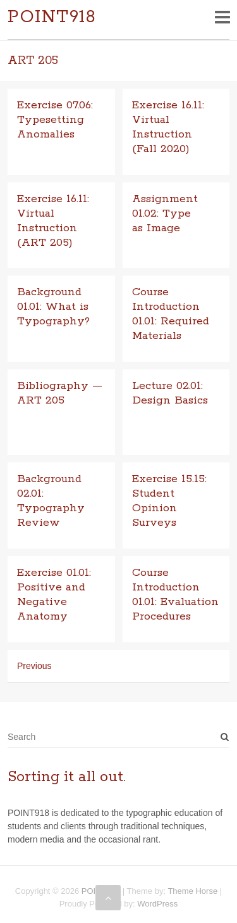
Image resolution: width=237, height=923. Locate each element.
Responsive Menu (222, 16)
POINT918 (52, 17)
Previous (34, 666)
